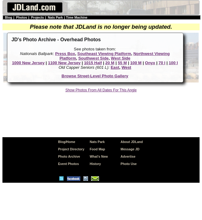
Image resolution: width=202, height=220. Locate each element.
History (95, 164)
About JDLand (132, 142)
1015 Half (93, 63)
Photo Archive (69, 156)
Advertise (128, 156)
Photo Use (129, 164)
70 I (162, 63)
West (126, 67)
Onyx (150, 63)
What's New (99, 156)
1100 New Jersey (64, 63)
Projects (37, 17)
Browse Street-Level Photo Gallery (94, 76)
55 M (122, 63)
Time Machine (76, 17)
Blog (8, 17)
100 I (173, 63)
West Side (120, 58)
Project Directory (71, 149)
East (115, 67)
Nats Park (55, 17)
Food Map (97, 149)
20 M (110, 63)
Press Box (65, 53)
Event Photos (68, 164)
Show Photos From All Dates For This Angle (101, 90)
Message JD (130, 149)
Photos (21, 17)
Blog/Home (66, 142)
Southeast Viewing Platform (104, 53)
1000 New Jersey (28, 63)
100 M (135, 63)
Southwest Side (93, 58)
